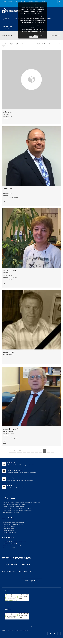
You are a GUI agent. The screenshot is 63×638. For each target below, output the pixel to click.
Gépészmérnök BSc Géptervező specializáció (13, 522)
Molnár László (8, 352)
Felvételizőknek (46, 19)
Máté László (7, 189)
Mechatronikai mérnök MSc (9, 547)
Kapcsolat (30, 1)
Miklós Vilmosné (9, 270)
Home (52, 35)
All (2, 43)
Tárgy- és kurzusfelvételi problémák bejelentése (14, 504)
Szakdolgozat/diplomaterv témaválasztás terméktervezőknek (17, 510)
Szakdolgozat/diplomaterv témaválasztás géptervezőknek (17, 508)
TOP (31, 626)
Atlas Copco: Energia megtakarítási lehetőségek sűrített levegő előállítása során (21, 502)
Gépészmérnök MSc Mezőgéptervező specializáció (15, 541)
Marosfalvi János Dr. (11, 429)
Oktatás (10, 1)
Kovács (23, 630)
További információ (38, 34)
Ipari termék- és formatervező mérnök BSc (12, 524)
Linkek (37, 1)
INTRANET (23, 1)
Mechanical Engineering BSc (9, 532)
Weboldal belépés (8, 27)
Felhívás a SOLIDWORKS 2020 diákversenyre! (13, 506)
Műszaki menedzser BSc (8, 530)
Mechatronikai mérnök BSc (9, 526)
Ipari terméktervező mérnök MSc (10, 543)
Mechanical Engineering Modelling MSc (12, 545)
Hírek (4, 1)
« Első (19, 451)
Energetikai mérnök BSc (8, 528)
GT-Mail (43, 1)
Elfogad (33, 36)
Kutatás (16, 1)
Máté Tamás (7, 112)
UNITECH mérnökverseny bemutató (11, 512)
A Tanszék (7, 19)
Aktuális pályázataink (31, 581)
